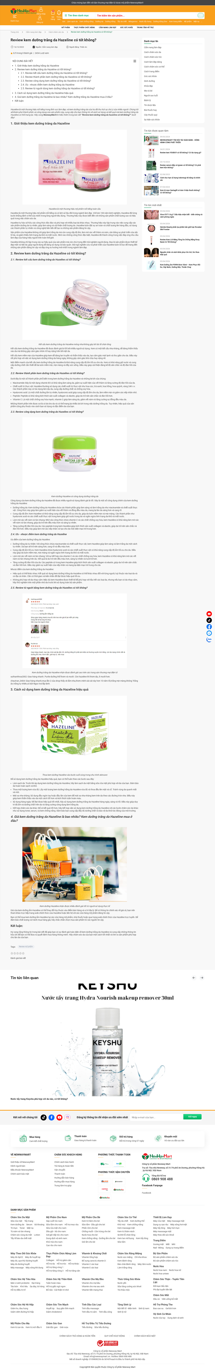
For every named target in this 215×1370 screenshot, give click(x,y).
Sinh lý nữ (122, 1311)
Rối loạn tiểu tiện (160, 1286)
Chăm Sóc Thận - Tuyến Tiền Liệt (168, 1281)
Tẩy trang (28, 1221)
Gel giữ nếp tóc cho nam (57, 1235)
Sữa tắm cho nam (54, 1224)
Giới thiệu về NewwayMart (23, 1156)
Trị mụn (14, 1228)
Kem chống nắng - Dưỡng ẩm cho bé (98, 1238)
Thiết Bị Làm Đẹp (162, 1217)
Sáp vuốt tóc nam (54, 1221)
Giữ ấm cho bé (88, 1242)
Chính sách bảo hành (64, 1156)
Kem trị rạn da (17, 1327)
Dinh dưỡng (149, 74)
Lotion (37, 1235)
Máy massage (17, 1267)
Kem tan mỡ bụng (126, 1238)
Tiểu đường (87, 1327)
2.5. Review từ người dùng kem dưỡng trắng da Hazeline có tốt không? (58, 82)
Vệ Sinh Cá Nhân (162, 1313)
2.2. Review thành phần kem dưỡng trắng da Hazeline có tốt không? (56, 70)
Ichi (60, 17)
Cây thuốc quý (150, 108)
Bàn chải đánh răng (127, 1264)
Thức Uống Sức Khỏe (129, 1279)
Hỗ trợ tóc (61, 1263)
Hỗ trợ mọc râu (72, 1224)
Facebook (146, 1187)
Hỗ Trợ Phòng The (163, 1304)
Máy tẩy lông (159, 1228)
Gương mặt (158, 1244)
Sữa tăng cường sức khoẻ (129, 1286)
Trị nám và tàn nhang (20, 1231)
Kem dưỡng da (17, 1224)
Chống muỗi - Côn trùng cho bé (96, 1231)
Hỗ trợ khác (73, 1263)
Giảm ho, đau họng (19, 1308)
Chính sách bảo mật (20, 1168)
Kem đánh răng (125, 1260)
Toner (22, 1228)
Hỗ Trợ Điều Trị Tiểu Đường (96, 1323)
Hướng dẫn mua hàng (64, 1176)
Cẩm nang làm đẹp (107, 21)
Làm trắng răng (125, 1267)
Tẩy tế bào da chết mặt (21, 1238)
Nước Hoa (158, 1266)
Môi (173, 1244)
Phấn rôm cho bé (89, 1228)
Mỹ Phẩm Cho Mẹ (20, 1323)
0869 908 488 (165, 1173)
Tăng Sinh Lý (124, 1304)
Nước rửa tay (159, 1317)
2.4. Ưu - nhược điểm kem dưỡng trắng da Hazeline (47, 78)
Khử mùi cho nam (54, 1242)
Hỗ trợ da (50, 1263)
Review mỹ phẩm (26, 940)
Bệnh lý (147, 94)
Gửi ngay (190, 1111)
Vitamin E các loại (90, 1267)
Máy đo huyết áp (32, 1257)
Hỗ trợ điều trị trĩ (18, 1290)
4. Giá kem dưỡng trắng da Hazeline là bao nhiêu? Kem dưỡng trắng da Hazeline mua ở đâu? (64, 90)
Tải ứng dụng (49, 3)
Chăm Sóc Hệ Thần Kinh (59, 1279)
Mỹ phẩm (66, 21)
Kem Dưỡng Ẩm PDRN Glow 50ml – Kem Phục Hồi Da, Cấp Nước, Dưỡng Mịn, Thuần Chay (181, 259)
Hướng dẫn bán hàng (64, 1172)
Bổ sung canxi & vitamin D (94, 1260)
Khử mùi (121, 1224)
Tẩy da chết (118, 17)
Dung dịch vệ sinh (176, 1317)
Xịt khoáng (39, 1224)
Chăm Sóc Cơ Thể (127, 1217)
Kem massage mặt (126, 1228)
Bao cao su (158, 1308)
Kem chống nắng (83, 17)
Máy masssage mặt (162, 1231)
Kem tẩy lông (142, 1238)
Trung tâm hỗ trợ (145, 21)
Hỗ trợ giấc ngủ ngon (56, 1286)
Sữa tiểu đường (101, 1327)
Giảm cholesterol (54, 1311)
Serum (29, 1224)
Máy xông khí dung (34, 1267)
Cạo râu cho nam (54, 1245)
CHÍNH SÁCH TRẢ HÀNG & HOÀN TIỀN (77, 1336)
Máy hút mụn (173, 1228)
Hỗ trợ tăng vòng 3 (54, 1270)
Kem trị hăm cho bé (91, 1221)
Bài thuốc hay (150, 103)
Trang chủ (15, 26)
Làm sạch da (69, 17)
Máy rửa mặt (159, 1221)
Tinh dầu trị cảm (89, 1311)
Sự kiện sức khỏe (152, 113)
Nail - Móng (158, 1247)
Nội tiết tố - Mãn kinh (127, 1308)
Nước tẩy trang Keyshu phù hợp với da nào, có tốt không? (41, 1093)
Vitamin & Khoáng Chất (94, 1253)
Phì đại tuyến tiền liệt (162, 1289)
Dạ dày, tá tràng (37, 1286)
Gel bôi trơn (171, 1308)
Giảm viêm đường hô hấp (22, 1311)
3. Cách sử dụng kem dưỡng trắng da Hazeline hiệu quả (44, 86)
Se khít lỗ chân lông (126, 1235)
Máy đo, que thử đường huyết (24, 1260)
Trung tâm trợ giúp (63, 1180)
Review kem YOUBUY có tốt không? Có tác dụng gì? (181, 146)
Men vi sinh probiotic (20, 1283)
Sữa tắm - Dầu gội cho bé (93, 1224)
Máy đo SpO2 (17, 1257)
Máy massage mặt (175, 1221)
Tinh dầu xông (105, 1311)
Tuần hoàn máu (53, 1283)
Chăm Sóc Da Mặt (20, 1217)
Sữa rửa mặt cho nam (56, 1228)
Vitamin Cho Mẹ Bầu (93, 1279)
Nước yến (122, 1283)
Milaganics (129, 17)
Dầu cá (156, 1299)
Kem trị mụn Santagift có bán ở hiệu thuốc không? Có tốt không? (181, 185)
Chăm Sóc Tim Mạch (57, 1304)
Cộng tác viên (33, 3)
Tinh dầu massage (90, 1308)
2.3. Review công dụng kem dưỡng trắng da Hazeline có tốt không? (56, 74)
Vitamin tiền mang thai (92, 1290)
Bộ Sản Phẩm (160, 1253)
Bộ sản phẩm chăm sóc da (165, 1257)
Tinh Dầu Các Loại (91, 1304)
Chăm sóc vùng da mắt (21, 1235)
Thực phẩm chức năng (84, 21)
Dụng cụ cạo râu (160, 1224)
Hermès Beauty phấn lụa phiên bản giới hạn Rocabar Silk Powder (181, 222)
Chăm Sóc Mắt (161, 1295)
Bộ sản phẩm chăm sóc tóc (165, 1260)
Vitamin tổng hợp (90, 1257)
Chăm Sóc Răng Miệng (130, 1253)
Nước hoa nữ (175, 1270)
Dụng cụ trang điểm (175, 1247)
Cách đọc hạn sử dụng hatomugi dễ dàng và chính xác (181, 172)
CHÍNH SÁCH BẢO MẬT (145, 1336)
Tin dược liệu (150, 98)
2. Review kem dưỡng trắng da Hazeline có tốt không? (43, 63)
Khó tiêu (24, 1286)
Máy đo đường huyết (20, 1264)
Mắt (168, 1244)
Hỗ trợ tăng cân (73, 1270)
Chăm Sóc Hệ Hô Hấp (22, 1304)
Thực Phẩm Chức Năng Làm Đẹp (61, 1255)
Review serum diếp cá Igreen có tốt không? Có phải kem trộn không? (181, 160)
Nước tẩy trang (142, 17)
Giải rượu (64, 1327)
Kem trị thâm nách (126, 1231)
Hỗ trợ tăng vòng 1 (54, 1267)
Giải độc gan (52, 1327)
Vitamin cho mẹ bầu (91, 1283)
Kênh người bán (17, 3)
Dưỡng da (96, 17)
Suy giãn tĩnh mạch (65, 1308)
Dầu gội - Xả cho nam (56, 1231)
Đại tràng (36, 1283)
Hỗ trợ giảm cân (63, 1260)
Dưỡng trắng (107, 17)
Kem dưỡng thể (137, 1221)
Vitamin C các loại (90, 1264)
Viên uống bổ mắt (170, 1299)
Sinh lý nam (144, 1308)
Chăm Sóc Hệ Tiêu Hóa (23, 1279)
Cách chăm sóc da (56, 26)
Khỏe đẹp (148, 79)
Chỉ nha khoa (141, 1257)
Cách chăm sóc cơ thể (154, 60)
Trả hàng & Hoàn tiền (64, 1160)
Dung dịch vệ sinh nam (56, 1238)
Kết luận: (19, 94)
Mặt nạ (30, 1228)
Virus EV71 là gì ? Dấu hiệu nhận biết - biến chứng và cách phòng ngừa (181, 209)
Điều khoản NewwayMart (22, 1164)
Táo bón (14, 1286)
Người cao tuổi (151, 89)
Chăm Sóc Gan (54, 1323)
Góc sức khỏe (126, 21)
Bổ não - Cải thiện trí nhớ (57, 1290)
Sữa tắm (121, 1242)
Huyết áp (50, 1308)
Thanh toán (59, 1168)
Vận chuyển (59, 1164)
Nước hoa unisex (161, 1273)
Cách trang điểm (151, 65)
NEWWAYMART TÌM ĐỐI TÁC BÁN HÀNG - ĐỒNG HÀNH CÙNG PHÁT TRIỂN (180, 135)
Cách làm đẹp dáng (153, 55)
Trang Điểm (159, 1240)
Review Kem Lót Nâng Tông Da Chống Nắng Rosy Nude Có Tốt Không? (180, 234)
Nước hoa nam (160, 1270)
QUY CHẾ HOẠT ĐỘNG (114, 1336)
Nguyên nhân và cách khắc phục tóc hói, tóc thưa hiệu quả (180, 247)
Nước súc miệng (125, 1257)
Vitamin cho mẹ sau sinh (93, 1286)
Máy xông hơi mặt (178, 1224)
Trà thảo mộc (124, 1290)
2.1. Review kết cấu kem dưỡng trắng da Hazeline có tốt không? (54, 66)
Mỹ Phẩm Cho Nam (56, 1217)
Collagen (50, 1260)
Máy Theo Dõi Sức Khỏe (23, 1253)
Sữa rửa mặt (16, 1221)
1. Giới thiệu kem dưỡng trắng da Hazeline (37, 59)
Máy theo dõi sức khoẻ (163, 1235)
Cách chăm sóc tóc (153, 50)
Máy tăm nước (144, 1264)
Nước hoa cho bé (89, 1235)
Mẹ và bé (148, 84)
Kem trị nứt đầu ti (34, 1327)
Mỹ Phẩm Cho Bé (91, 1217)
